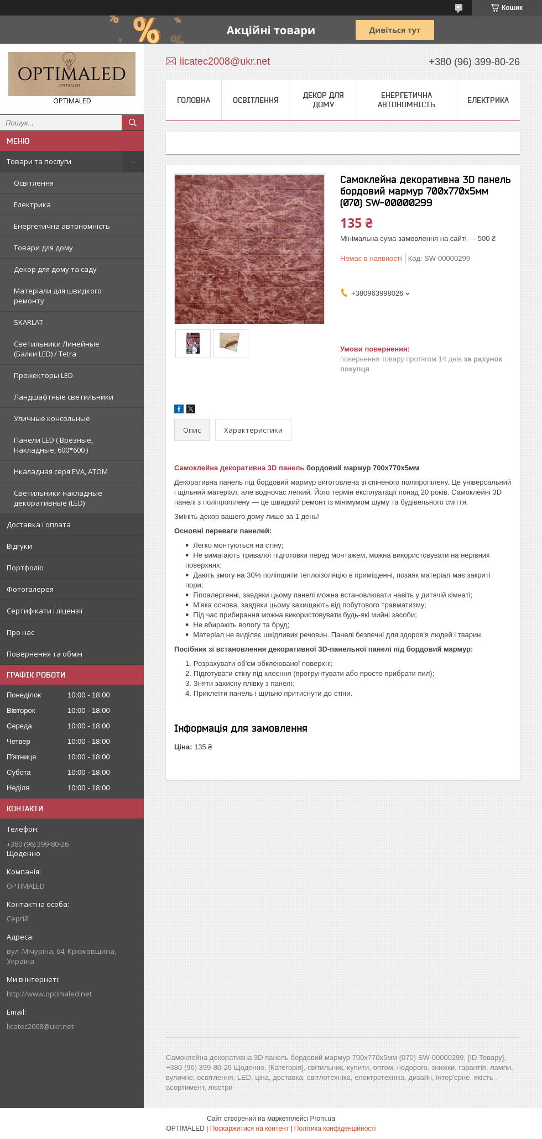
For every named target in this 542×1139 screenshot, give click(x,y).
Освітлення (34, 183)
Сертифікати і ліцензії (44, 611)
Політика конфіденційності (335, 1128)
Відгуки (19, 546)
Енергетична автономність (62, 226)
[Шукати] (133, 122)
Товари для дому (43, 248)
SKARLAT (28, 322)
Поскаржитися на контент (249, 1128)
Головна (193, 100)
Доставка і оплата (39, 524)
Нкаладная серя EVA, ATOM (61, 471)
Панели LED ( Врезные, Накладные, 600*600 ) (53, 445)
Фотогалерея (30, 589)
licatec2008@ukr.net (40, 1026)
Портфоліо (25, 568)
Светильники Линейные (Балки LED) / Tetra (57, 349)
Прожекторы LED (43, 375)
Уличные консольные (52, 418)
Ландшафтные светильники (63, 397)
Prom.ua (322, 1118)
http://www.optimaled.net (49, 994)
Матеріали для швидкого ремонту (58, 296)
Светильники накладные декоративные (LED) (58, 498)
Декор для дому (323, 100)
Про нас (20, 632)
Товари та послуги (39, 161)
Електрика (32, 204)
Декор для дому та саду (55, 269)
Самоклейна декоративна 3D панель (239, 468)
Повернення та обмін (44, 654)
